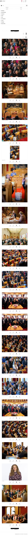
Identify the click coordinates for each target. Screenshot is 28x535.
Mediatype (2, 10)
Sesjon (2, 15)
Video (2, 17)
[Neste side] (23, 30)
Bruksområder (3, 23)
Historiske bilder (3, 12)
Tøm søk (21, 7)
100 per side (15, 31)
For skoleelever (3, 18)
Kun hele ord (7, 7)
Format (2, 20)
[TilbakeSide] (6, 30)
